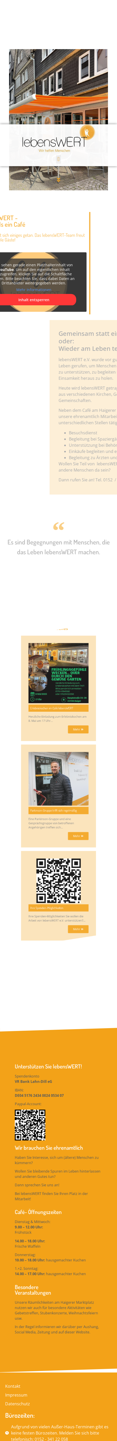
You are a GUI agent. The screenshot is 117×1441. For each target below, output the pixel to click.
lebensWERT (28, 1406)
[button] (58, 25)
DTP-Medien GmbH (91, 1406)
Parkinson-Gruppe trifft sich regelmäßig (55, 709)
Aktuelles (58, 604)
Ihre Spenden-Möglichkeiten (51, 765)
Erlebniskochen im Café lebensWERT (54, 650)
